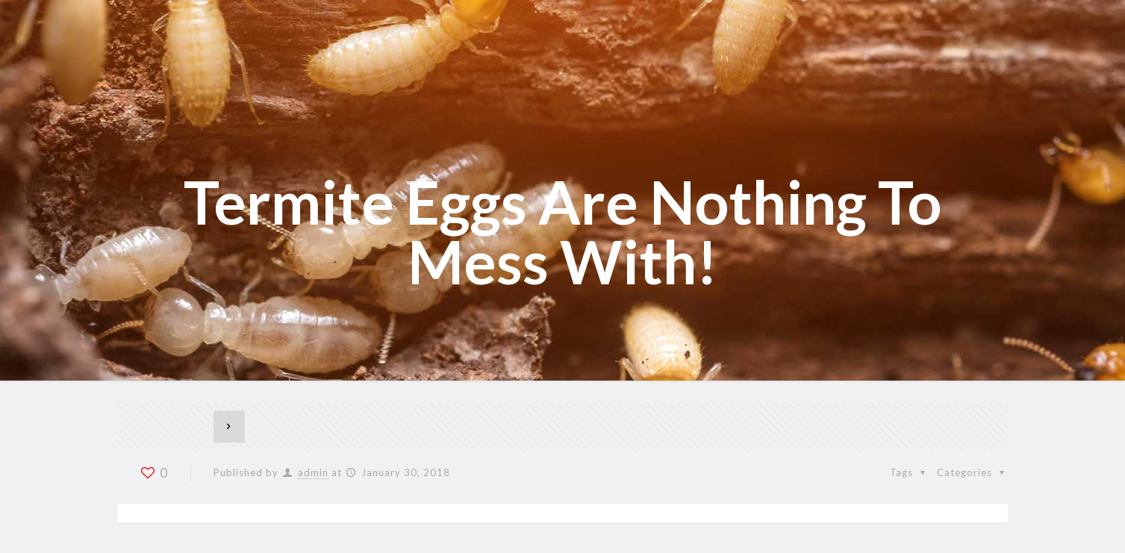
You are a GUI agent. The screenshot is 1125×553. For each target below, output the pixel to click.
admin (313, 472)
